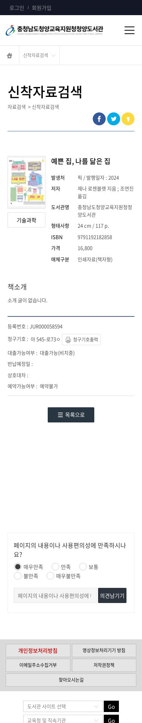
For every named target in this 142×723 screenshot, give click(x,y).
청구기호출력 (81, 340)
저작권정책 (104, 665)
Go (111, 706)
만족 (61, 566)
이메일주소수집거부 (38, 665)
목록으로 (71, 414)
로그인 (16, 7)
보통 (88, 566)
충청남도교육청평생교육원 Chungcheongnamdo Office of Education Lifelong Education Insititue (64, 30)
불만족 (26, 576)
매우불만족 (64, 576)
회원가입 (41, 7)
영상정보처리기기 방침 (104, 650)
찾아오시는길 (71, 679)
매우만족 (28, 566)
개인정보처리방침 (38, 650)
